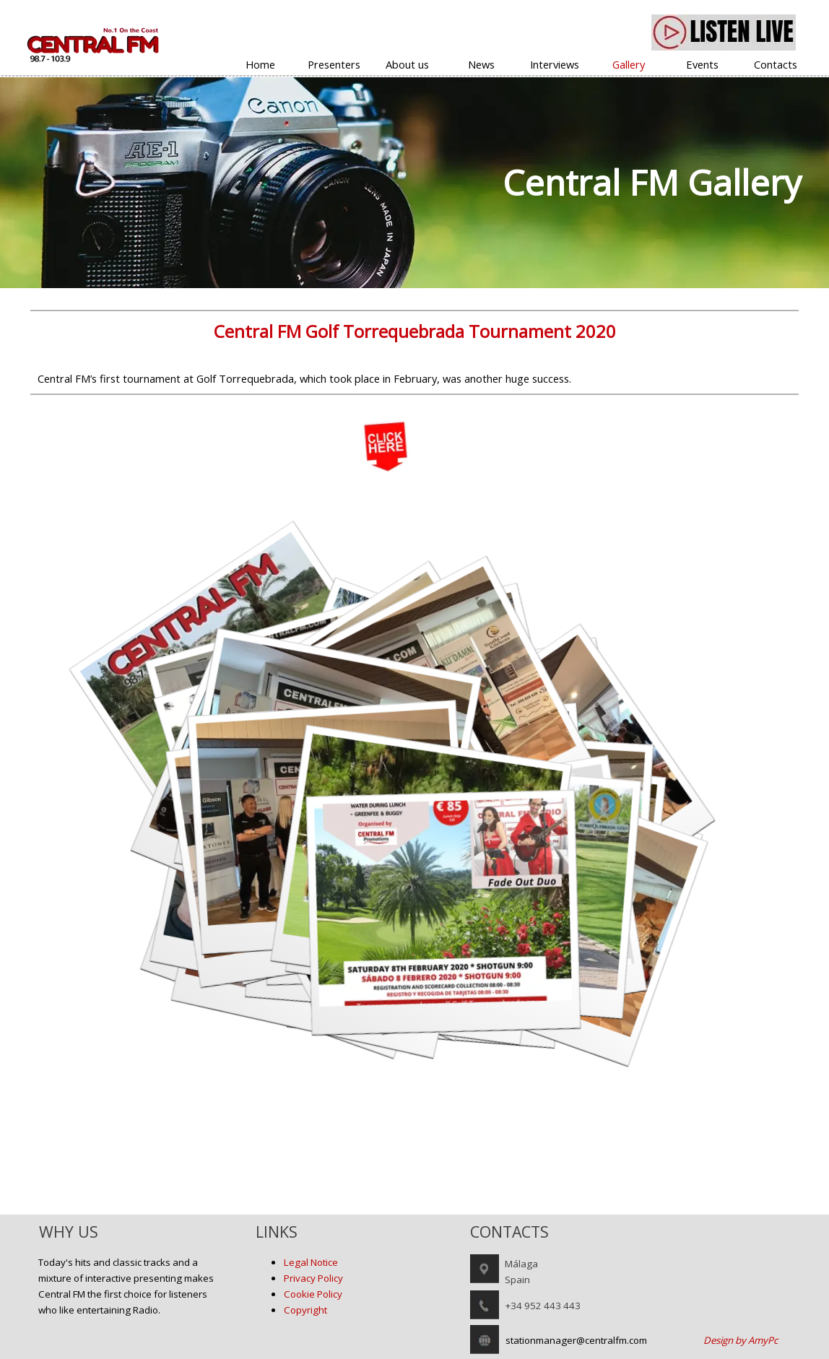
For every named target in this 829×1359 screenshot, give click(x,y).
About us (407, 64)
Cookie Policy (313, 1294)
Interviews (554, 64)
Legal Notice (311, 1262)
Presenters (334, 64)
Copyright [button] (305, 1309)
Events (702, 64)
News (481, 64)
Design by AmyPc (740, 1340)
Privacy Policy (313, 1278)
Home (260, 64)
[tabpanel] (414, 183)
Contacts (775, 64)
